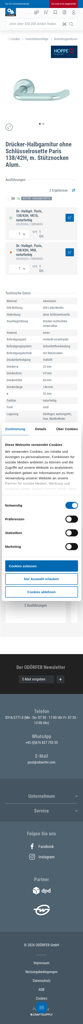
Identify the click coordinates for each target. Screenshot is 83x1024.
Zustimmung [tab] (15, 429)
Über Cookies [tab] (67, 429)
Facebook (41, 846)
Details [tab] (40, 429)
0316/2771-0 (14, 717)
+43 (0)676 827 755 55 (41, 742)
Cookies (41, 998)
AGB (41, 989)
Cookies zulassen (23, 566)
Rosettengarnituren (65, 39)
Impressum (41, 963)
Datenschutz (41, 981)
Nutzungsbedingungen (41, 972)
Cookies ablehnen (41, 592)
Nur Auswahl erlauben (41, 579)
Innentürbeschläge (36, 39)
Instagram (41, 857)
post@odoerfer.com (41, 762)
